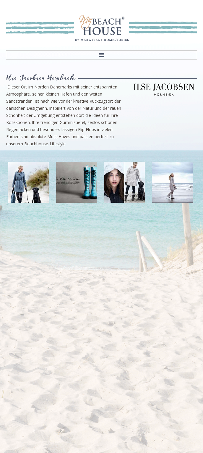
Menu (101, 55)
